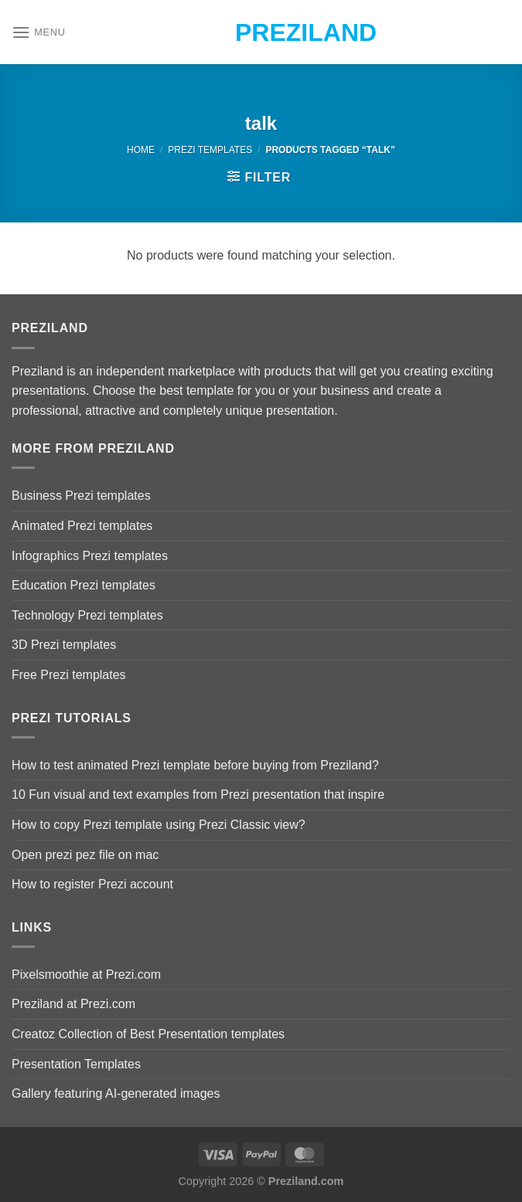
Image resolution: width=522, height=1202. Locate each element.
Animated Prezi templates (82, 525)
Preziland (261, 32)
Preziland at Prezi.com (73, 1003)
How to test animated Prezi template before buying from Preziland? (195, 765)
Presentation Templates (76, 1064)
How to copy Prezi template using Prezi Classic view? (158, 824)
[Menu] (39, 32)
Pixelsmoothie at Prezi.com (86, 974)
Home (141, 149)
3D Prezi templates (64, 644)
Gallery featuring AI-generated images (116, 1093)
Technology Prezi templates (87, 615)
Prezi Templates (210, 149)
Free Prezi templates (69, 674)
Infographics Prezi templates (90, 555)
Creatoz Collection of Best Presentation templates (148, 1034)
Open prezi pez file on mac (85, 854)
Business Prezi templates (81, 495)
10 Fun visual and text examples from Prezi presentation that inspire (198, 794)
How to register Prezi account (92, 884)
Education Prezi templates (83, 585)
